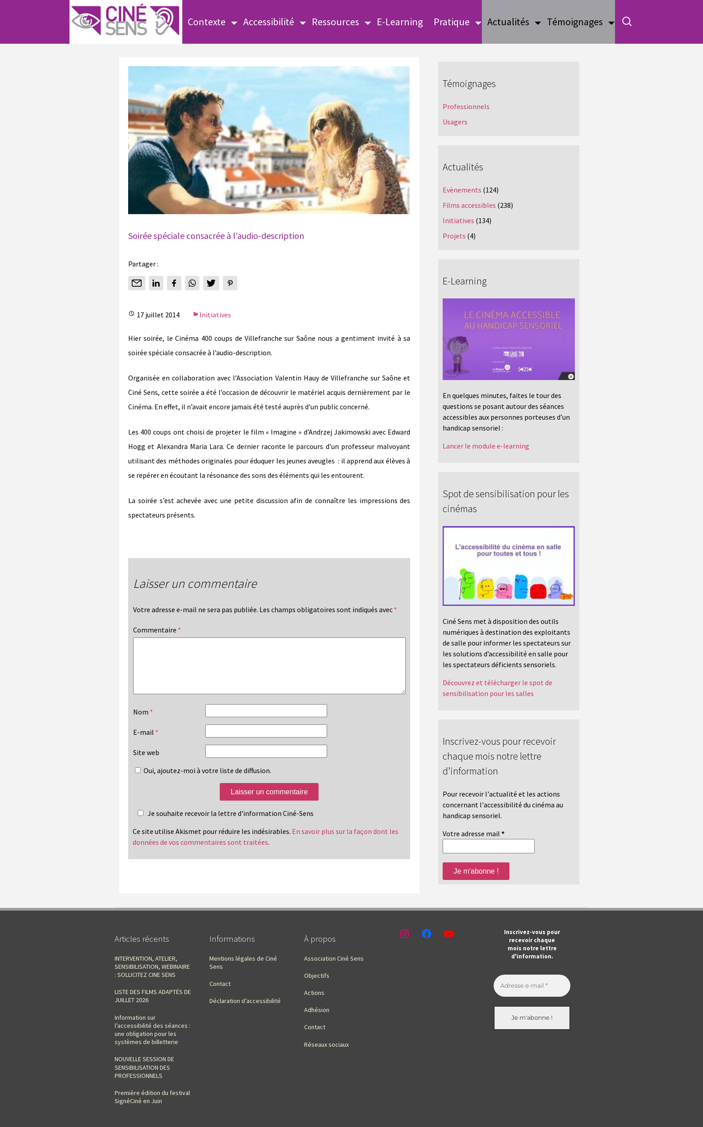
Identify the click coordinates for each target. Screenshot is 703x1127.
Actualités (508, 21)
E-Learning (400, 21)
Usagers (455, 121)
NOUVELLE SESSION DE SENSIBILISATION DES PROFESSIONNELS (144, 1067)
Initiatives (215, 314)
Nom (143, 722)
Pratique (452, 21)
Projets (454, 235)
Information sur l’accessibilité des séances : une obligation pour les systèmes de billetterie (152, 1029)
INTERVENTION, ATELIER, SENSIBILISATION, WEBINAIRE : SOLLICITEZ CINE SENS (152, 966)
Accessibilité (268, 21)
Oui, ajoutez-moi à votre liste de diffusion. (203, 781)
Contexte (207, 21)
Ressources (335, 21)
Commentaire (157, 629)
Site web (146, 763)
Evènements (462, 189)
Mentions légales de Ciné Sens (243, 962)
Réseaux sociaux (326, 1044)
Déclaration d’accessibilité (245, 1001)
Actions (314, 993)
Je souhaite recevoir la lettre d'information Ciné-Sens (224, 824)
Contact (220, 984)
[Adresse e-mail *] (532, 986)
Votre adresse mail (473, 833)
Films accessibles (469, 205)
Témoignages (575, 21)
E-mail (145, 742)
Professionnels (466, 106)
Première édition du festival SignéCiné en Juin (152, 1097)
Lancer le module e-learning (486, 445)
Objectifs (316, 975)
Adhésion (316, 1010)
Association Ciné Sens (334, 958)
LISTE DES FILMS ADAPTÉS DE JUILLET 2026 (153, 996)
